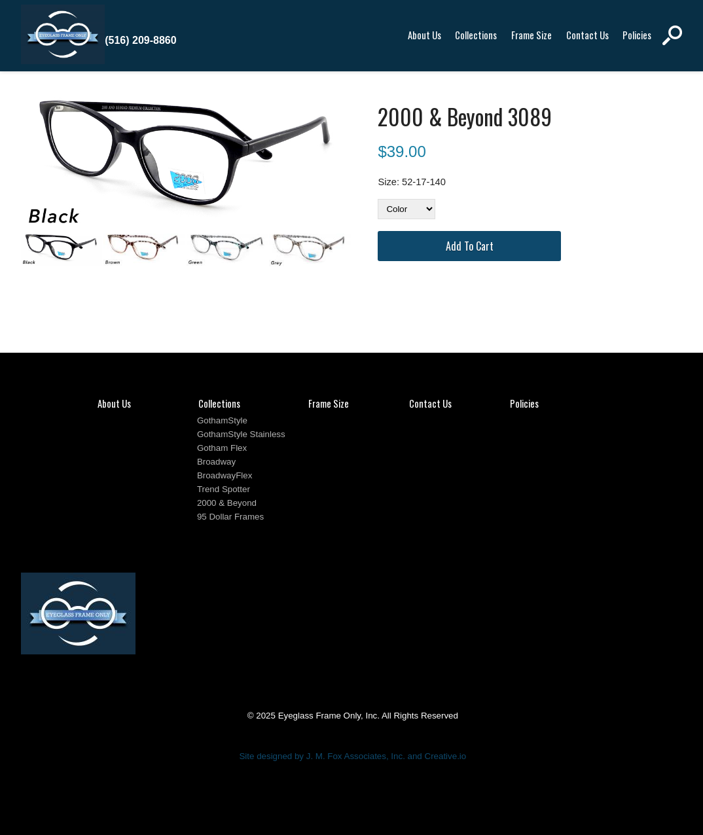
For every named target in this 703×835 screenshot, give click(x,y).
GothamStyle (222, 420)
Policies (636, 35)
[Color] (406, 209)
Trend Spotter (223, 489)
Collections (476, 35)
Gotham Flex (222, 448)
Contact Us (587, 35)
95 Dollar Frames (230, 517)
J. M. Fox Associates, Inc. (355, 756)
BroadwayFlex (224, 475)
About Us (424, 35)
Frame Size (531, 35)
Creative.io (446, 756)
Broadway (216, 462)
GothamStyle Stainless (241, 434)
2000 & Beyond (227, 503)
